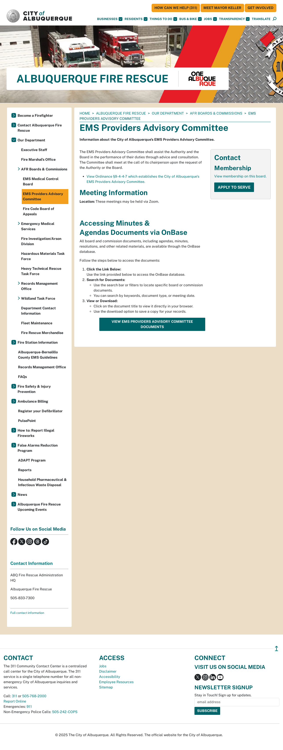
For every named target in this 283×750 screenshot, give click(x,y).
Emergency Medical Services (37, 226)
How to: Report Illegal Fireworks (36, 433)
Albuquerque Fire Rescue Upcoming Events (39, 507)
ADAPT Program (31, 460)
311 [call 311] (14, 696)
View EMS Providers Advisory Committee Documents (152, 324)
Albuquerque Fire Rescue (121, 113)
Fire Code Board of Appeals (38, 211)
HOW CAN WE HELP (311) (175, 8)
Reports (24, 470)
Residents (136, 19)
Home (85, 113)
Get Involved (261, 8)
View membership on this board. (240, 176)
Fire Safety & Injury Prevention (34, 389)
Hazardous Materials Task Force (43, 256)
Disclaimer (107, 671)
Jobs (210, 19)
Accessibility (109, 677)
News (22, 495)
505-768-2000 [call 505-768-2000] (34, 696)
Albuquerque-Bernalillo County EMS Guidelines (38, 354)
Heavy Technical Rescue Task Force (41, 271)
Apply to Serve (234, 187)
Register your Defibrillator (40, 411)
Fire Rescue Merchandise (42, 333)
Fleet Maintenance (36, 323)
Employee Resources (116, 682)
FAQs (22, 377)
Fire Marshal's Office (38, 159)
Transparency (234, 19)
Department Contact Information (38, 311)
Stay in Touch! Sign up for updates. (223, 695)
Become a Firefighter (35, 115)
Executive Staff (34, 150)
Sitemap (106, 687)
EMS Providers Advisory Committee (43, 196)
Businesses (109, 19)
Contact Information (31, 563)
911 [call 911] (29, 706)
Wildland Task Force (38, 298)
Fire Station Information (38, 342)
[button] (261, 19)
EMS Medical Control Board (40, 181)
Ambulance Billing (33, 401)
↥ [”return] (276, 648)
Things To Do (163, 19)
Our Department (168, 113)
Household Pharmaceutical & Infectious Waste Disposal (42, 482)
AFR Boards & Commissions (216, 113)
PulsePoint (27, 421)
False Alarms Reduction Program (38, 448)
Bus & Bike (190, 19)
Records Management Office (39, 286)
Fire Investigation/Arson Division (41, 241)
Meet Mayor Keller (222, 8)
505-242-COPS (65, 712)
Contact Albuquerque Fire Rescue (40, 128)
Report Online (15, 701)
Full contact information (27, 613)
